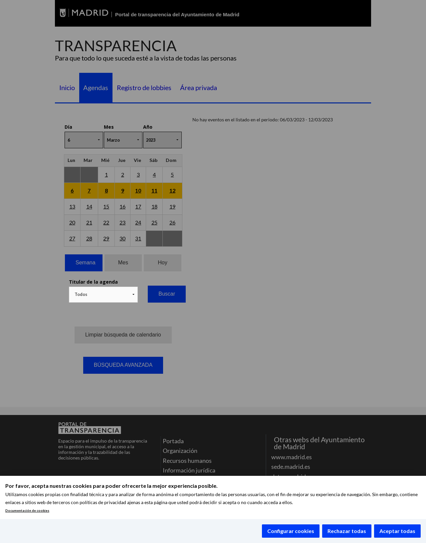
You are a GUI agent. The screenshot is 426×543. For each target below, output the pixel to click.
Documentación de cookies (27, 510)
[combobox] (103, 295)
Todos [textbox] (81, 294)
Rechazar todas (346, 531)
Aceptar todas (397, 531)
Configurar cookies (290, 531)
